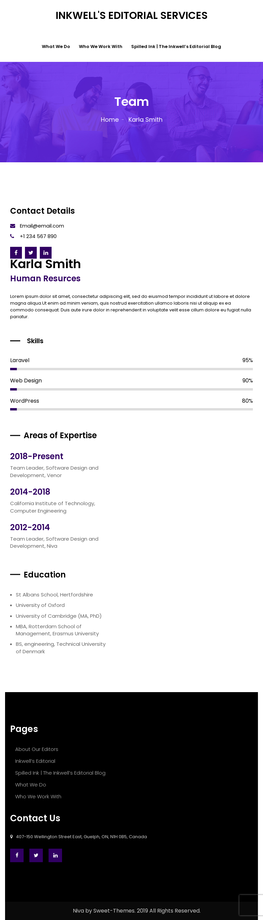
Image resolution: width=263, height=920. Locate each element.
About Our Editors (36, 749)
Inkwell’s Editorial (35, 760)
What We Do (56, 46)
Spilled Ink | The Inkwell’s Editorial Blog (176, 46)
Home (110, 119)
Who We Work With (100, 46)
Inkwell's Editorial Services (132, 15)
